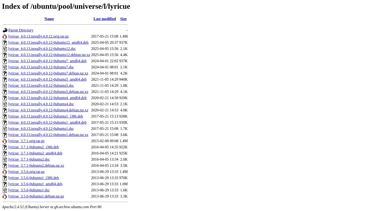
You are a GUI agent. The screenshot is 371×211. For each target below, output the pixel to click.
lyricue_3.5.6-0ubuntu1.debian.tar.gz (36, 196)
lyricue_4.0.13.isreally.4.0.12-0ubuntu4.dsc (41, 104)
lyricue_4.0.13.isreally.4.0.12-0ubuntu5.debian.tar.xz (48, 92)
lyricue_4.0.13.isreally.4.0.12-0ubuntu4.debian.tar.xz (48, 110)
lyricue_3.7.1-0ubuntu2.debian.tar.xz (36, 165)
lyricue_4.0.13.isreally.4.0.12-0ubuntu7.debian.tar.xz (48, 73)
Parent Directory (20, 30)
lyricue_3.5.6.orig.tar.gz (26, 172)
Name (49, 19)
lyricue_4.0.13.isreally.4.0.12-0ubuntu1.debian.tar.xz (48, 135)
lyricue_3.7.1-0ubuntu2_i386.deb (33, 147)
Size (123, 19)
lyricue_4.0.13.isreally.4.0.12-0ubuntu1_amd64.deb (47, 122)
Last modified (104, 19)
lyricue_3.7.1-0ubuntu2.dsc (29, 159)
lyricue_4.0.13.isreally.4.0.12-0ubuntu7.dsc (41, 67)
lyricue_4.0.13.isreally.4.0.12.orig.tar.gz (38, 36)
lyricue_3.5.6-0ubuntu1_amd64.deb (35, 184)
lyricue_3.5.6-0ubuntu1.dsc (29, 190)
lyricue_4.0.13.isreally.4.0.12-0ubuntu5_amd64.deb (47, 79)
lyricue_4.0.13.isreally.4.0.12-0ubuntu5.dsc (41, 86)
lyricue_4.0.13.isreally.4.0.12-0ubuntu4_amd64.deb (47, 98)
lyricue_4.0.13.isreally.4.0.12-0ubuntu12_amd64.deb (48, 42)
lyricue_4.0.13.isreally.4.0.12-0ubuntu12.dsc (42, 49)
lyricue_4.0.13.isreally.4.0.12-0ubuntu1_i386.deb (45, 116)
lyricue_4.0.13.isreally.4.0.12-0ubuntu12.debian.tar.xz (49, 55)
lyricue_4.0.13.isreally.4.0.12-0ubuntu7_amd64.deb (47, 61)
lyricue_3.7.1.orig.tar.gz (26, 141)
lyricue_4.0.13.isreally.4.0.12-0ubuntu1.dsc (41, 129)
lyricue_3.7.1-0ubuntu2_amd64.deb (35, 153)
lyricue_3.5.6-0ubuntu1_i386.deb (33, 178)
